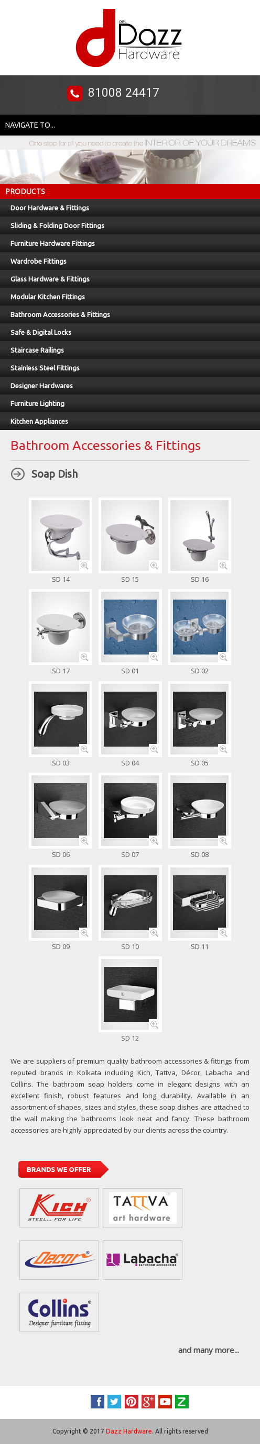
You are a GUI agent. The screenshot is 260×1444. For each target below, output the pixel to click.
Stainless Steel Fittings (45, 367)
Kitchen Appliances (39, 421)
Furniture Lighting (37, 403)
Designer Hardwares (41, 385)
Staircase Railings (37, 350)
